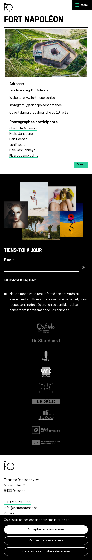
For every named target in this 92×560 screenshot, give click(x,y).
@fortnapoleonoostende (44, 105)
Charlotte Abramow (23, 128)
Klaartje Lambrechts (23, 155)
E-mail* (9, 260)
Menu (77, 5)
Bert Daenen (18, 139)
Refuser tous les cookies (46, 540)
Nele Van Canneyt (22, 150)
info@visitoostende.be (21, 508)
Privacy (9, 513)
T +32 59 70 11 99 (17, 502)
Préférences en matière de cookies (46, 551)
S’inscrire (83, 267)
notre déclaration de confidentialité (52, 305)
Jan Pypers (17, 145)
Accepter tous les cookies (46, 529)
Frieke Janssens (21, 134)
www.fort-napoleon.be (39, 98)
